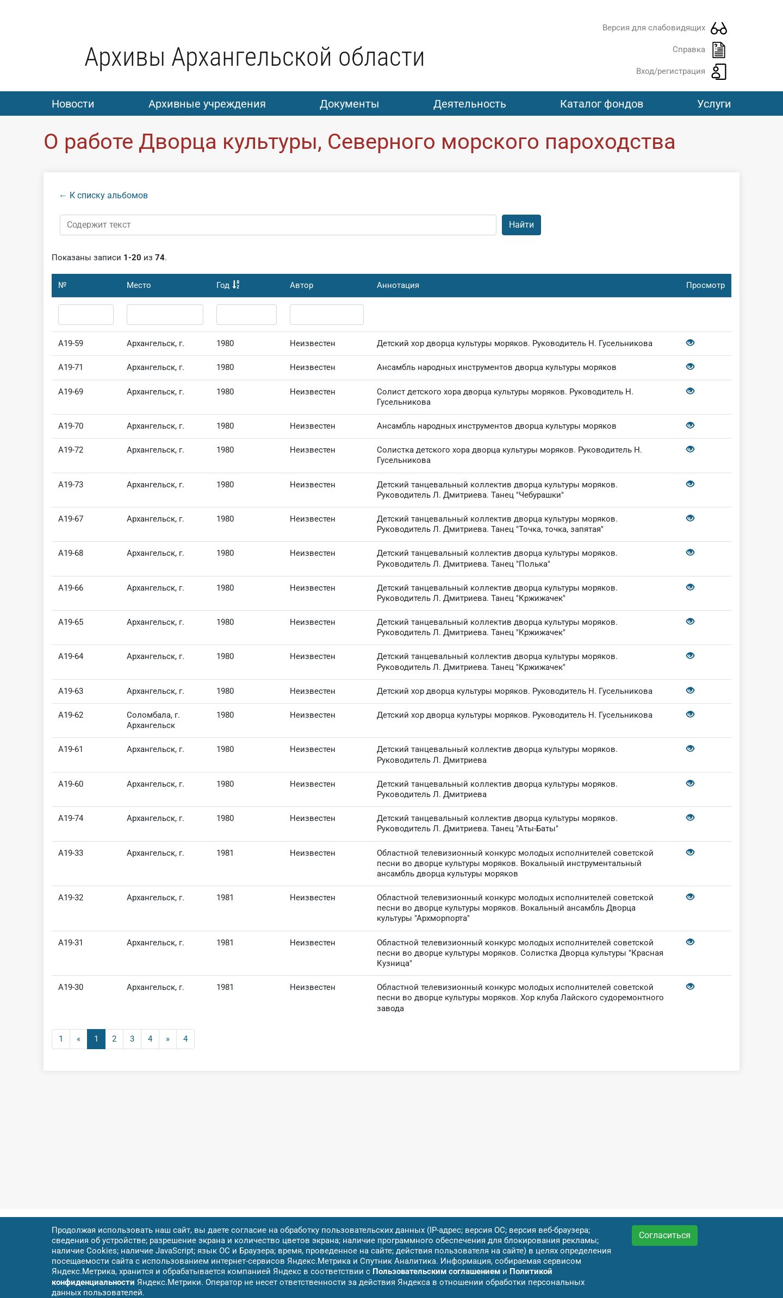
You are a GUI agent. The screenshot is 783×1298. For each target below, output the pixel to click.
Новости (73, 103)
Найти (521, 227)
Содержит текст (99, 226)
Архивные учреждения (207, 103)
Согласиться (665, 1235)
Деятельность (469, 103)
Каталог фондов (601, 103)
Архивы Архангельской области (254, 56)
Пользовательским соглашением (436, 1271)
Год (222, 288)
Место (139, 288)
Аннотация (398, 288)
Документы (350, 103)
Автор (301, 288)
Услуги (714, 103)
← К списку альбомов (103, 198)
